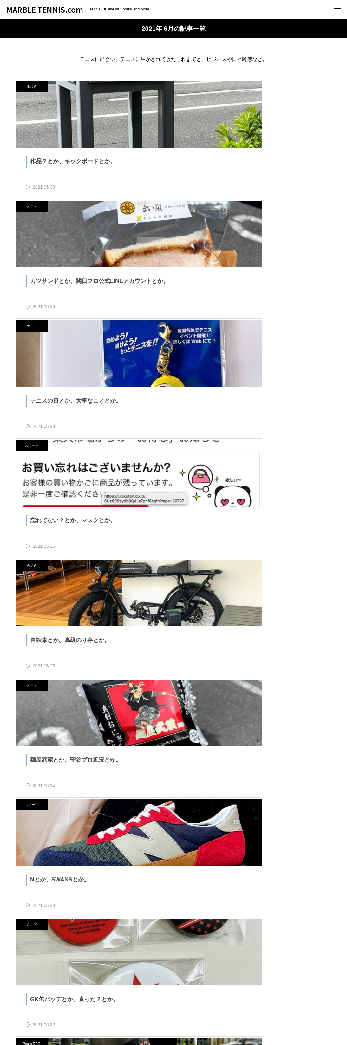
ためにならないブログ (66, 1016)
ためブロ (92, 818)
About (107, 1016)
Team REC (31, 594)
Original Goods (231, 1016)
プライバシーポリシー (281, 1016)
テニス (194, 86)
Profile (132, 1016)
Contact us (192, 1016)
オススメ (160, 1016)
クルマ (194, 467)
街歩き (32, 86)
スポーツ (194, 213)
